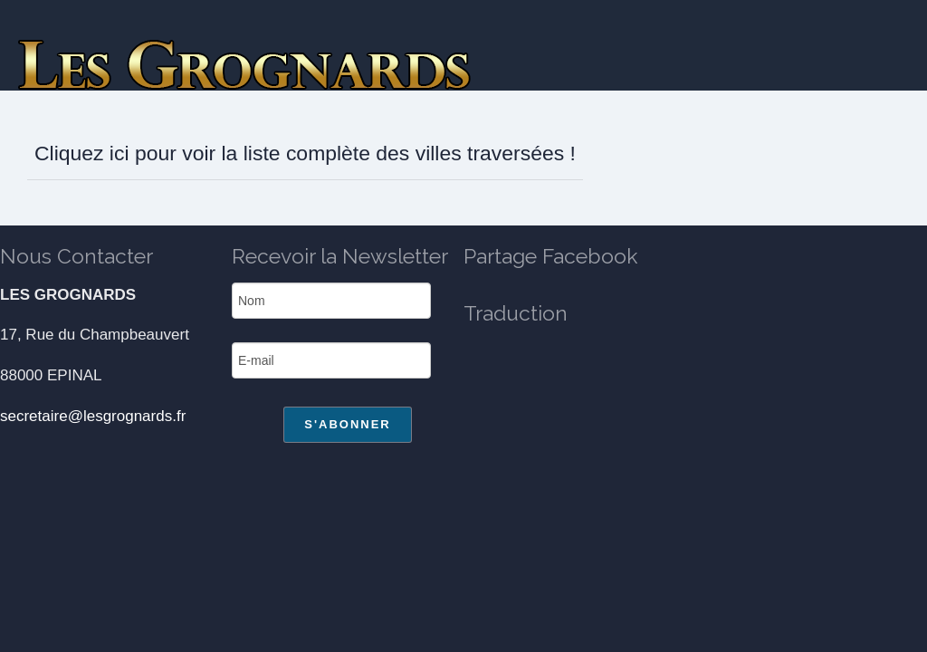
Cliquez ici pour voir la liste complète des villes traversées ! (305, 153)
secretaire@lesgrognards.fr (93, 416)
